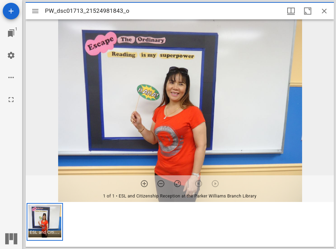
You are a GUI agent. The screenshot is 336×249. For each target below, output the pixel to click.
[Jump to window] (11, 33)
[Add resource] (11, 11)
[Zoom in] (144, 183)
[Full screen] (11, 99)
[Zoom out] (161, 183)
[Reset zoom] (177, 183)
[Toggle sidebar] (35, 11)
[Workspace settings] (11, 55)
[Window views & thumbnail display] (291, 11)
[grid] (180, 224)
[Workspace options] (11, 77)
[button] (44, 222)
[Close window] (324, 11)
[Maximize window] (307, 11)
